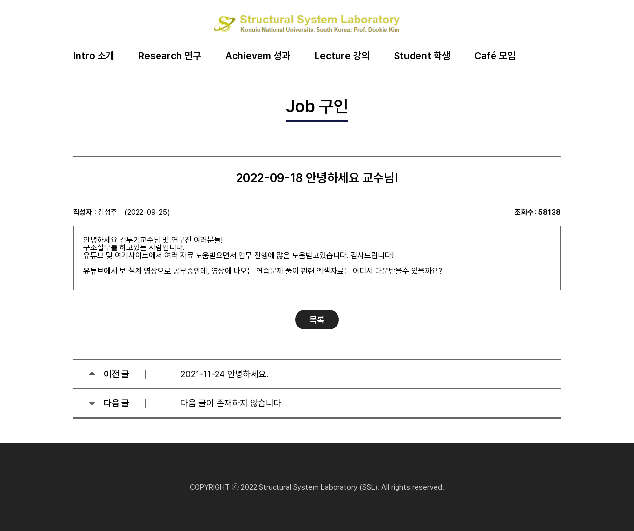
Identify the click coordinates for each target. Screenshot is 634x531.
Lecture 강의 (342, 56)
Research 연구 (170, 56)
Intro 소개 (93, 56)
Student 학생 (422, 56)
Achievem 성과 (257, 56)
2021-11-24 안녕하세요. (224, 374)
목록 (317, 319)
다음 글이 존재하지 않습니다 (230, 403)
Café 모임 (495, 56)
